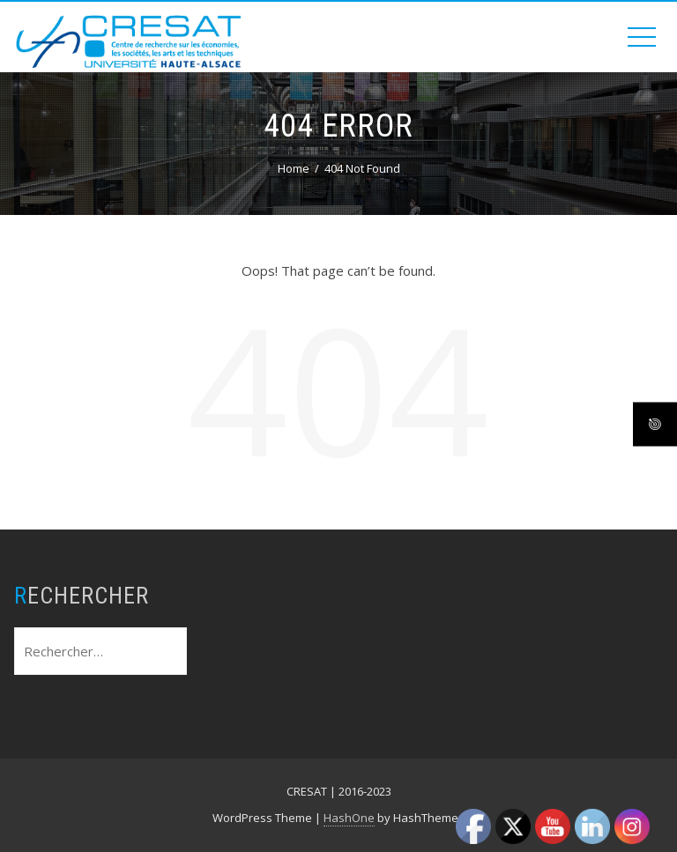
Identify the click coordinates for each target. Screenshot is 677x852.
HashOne (349, 818)
